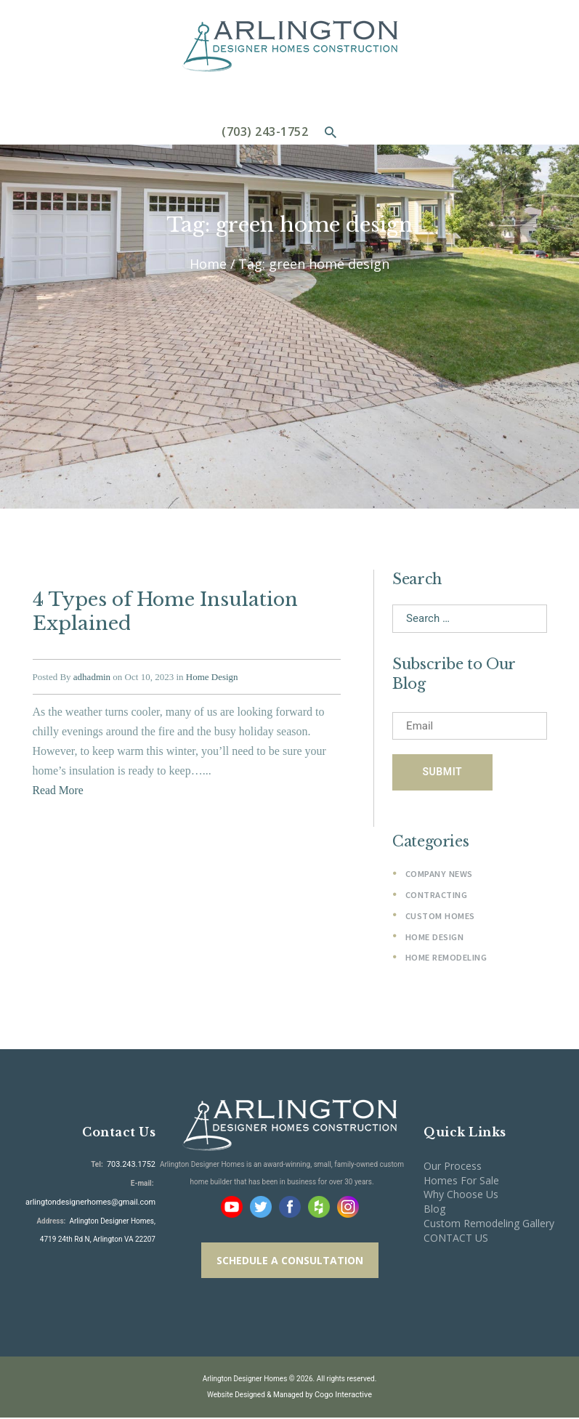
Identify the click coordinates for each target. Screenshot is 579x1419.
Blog (434, 1210)
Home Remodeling (446, 958)
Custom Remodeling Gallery (489, 1225)
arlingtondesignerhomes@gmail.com (95, 1201)
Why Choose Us (461, 1195)
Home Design (212, 672)
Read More (59, 786)
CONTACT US (456, 1239)
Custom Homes (439, 917)
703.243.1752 (132, 1165)
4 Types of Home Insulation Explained (162, 609)
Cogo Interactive (343, 1396)
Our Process (453, 1167)
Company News (438, 875)
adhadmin (91, 672)
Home (208, 264)
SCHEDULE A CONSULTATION (289, 1262)
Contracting (436, 896)
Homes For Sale (461, 1181)
